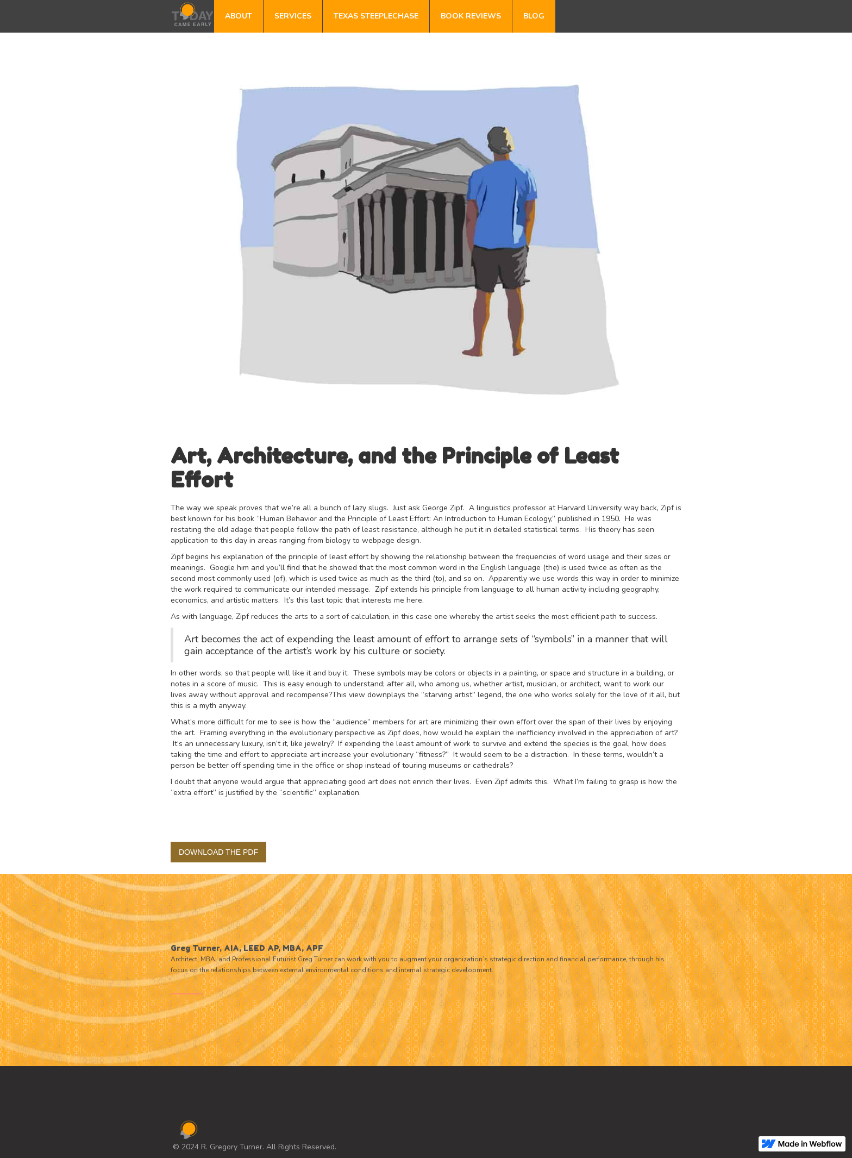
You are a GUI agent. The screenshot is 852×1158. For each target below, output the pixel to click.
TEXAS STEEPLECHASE (376, 16)
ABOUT (238, 16)
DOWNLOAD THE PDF (218, 852)
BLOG (533, 16)
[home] (192, 13)
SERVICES (292, 16)
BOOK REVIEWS (471, 16)
